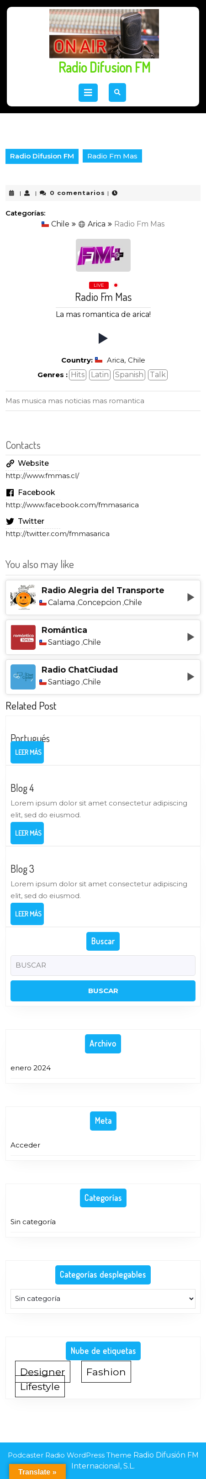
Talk (158, 374)
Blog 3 (22, 868)
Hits (78, 374)
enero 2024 (31, 1067)
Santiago (64, 642)
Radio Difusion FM (104, 67)
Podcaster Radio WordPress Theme (70, 1455)
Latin (100, 374)
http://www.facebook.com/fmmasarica (72, 504)
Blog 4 (22, 787)
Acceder (25, 1145)
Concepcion (99, 602)
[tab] (88, 93)
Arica (92, 224)
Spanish (129, 374)
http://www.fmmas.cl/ (42, 475)
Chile (55, 224)
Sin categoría (33, 1221)
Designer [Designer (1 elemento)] (42, 1372)
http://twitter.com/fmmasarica (57, 533)
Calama (61, 602)
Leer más (29, 755)
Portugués (30, 738)
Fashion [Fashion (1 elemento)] (106, 1372)
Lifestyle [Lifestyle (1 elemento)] (40, 1386)
